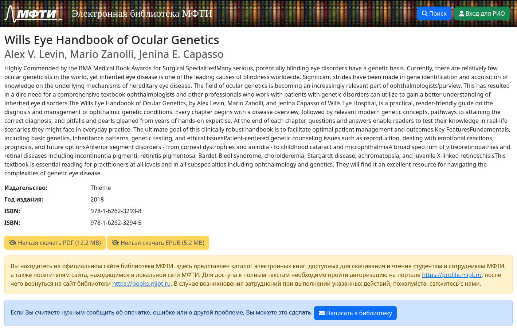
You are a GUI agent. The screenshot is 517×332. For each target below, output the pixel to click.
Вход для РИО (482, 13)
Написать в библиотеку (355, 313)
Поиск (434, 13)
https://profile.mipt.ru (452, 275)
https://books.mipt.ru (141, 284)
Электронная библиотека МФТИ (141, 13)
